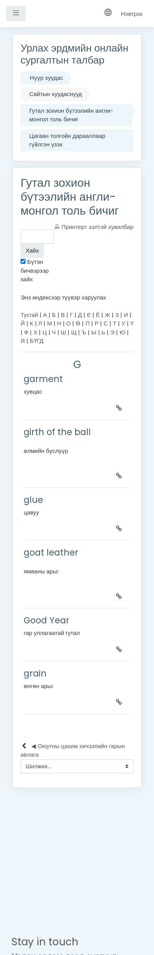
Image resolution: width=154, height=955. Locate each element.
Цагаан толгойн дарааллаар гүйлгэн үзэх (67, 140)
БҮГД (36, 341)
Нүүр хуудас (46, 78)
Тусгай (29, 315)
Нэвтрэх (132, 14)
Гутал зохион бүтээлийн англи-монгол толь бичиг (71, 115)
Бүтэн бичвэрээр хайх (34, 270)
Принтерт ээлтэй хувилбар (97, 227)
